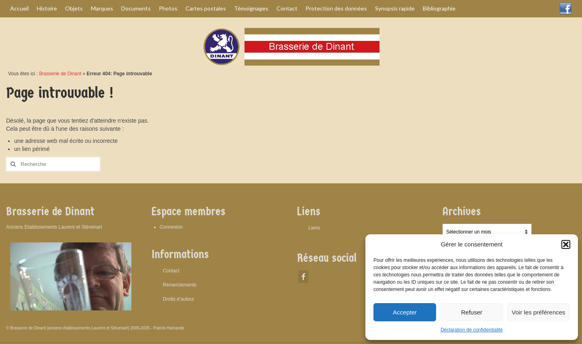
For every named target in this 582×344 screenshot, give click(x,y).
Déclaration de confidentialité (472, 330)
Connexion (171, 227)
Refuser (472, 312)
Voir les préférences (538, 312)
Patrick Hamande (168, 328)
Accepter (405, 312)
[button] (566, 244)
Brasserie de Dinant (60, 73)
